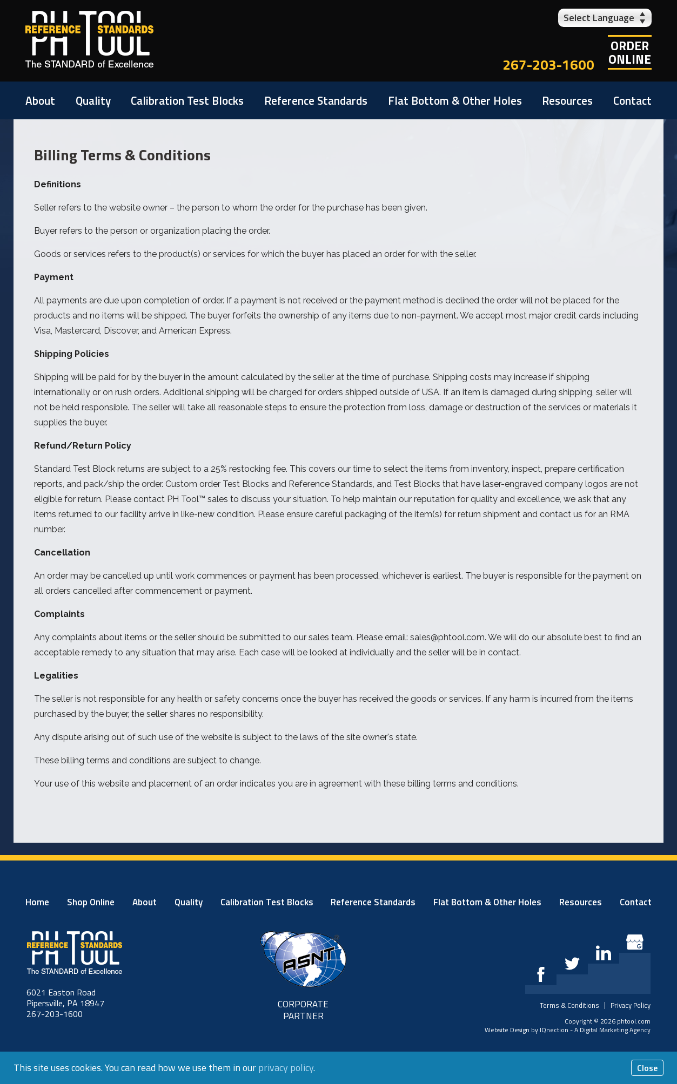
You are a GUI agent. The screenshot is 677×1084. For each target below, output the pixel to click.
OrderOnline (629, 52)
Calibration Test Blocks (187, 100)
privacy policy (285, 1067)
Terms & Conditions (569, 1005)
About (40, 100)
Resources (567, 100)
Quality (93, 100)
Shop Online (91, 902)
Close (647, 1067)
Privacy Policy (631, 1005)
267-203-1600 (548, 64)
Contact (632, 100)
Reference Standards (315, 100)
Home (37, 902)
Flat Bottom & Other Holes (455, 100)
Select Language (599, 17)
